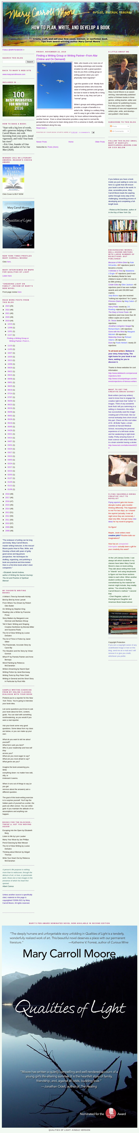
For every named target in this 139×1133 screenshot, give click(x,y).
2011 (7, 520)
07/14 (10, 393)
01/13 (10, 485)
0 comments (84, 132)
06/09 (10, 412)
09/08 (10, 379)
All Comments (117, 131)
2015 (7, 505)
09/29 (10, 368)
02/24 (10, 463)
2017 (7, 497)
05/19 (10, 423)
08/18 (10, 390)
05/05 (10, 427)
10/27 (10, 353)
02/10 (10, 471)
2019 (7, 321)
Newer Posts (41, 142)
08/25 (10, 386)
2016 (7, 501)
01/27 (10, 478)
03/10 (10, 456)
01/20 (10, 482)
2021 (7, 313)
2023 (7, 306)
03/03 (10, 460)
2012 (7, 516)
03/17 (10, 452)
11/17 (10, 335)
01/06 (10, 489)
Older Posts (100, 142)
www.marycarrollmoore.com (14, 74)
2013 (7, 512)
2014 (7, 509)
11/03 (10, 349)
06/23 (10, 404)
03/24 (10, 449)
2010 (7, 523)
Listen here (7, 276)
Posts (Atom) (53, 147)
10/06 (10, 364)
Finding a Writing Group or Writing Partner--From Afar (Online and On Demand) (67, 57)
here (9, 262)
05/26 (10, 419)
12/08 (10, 327)
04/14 (10, 438)
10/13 (10, 360)
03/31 (10, 445)
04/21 (10, 434)
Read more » (41, 128)
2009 (7, 527)
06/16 (10, 408)
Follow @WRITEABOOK (13, 50)
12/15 (10, 324)
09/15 (10, 375)
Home (71, 142)
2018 (7, 494)
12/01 (10, 331)
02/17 (10, 467)
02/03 (10, 475)
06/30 (10, 401)
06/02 (10, 416)
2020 (7, 317)
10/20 (10, 357)
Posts (113, 126)
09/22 (10, 371)
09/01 (10, 382)
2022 (7, 310)
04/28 (10, 430)
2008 (7, 531)
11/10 (10, 346)
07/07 (10, 397)
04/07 (10, 441)
